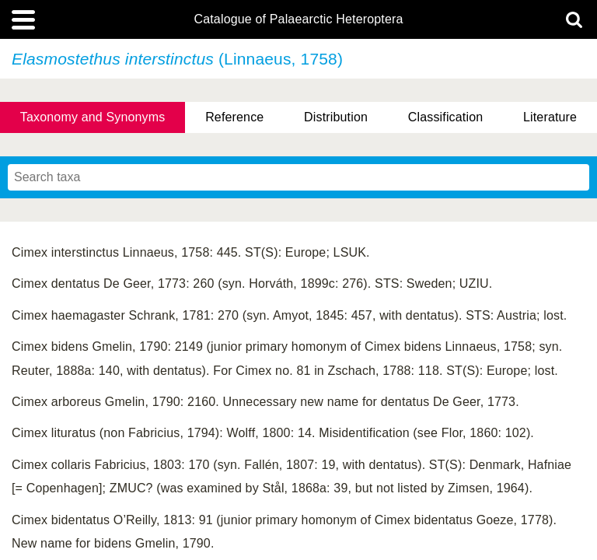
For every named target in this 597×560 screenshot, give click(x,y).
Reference (234, 117)
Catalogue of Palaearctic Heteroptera (298, 19)
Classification (446, 117)
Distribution (336, 117)
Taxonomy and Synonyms (93, 117)
